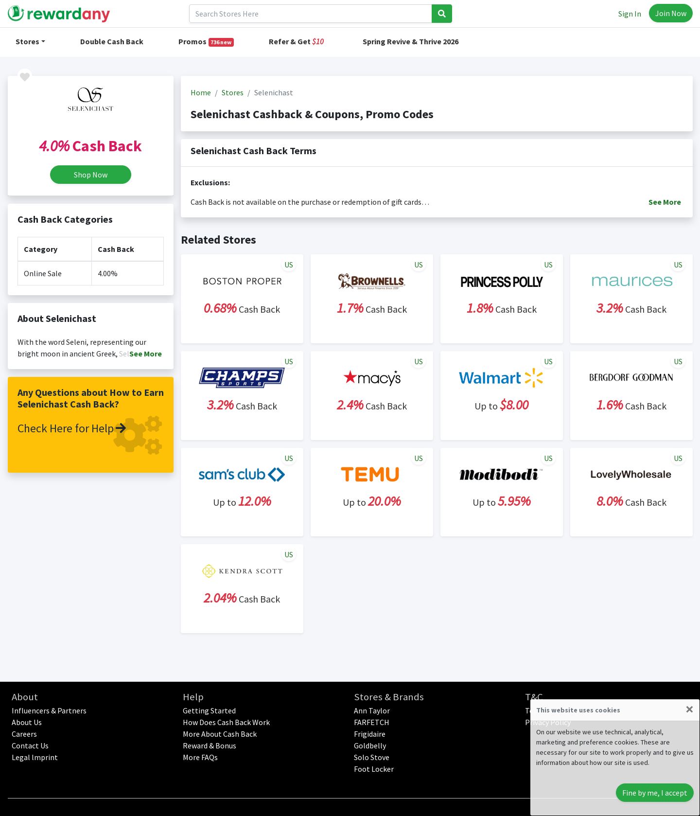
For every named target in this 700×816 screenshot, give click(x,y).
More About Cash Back (220, 734)
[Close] (689, 709)
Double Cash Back (111, 41)
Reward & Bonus (209, 745)
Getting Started (209, 710)
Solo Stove (371, 757)
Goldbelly (370, 745)
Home (201, 92)
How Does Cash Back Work (226, 722)
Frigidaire (369, 734)
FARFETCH (371, 722)
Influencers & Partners (49, 710)
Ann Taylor (372, 710)
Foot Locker (374, 769)
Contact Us (30, 745)
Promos (206, 41)
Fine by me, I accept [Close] (654, 793)
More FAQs (200, 757)
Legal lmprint (35, 757)
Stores (27, 41)
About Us (27, 722)
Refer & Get (296, 41)
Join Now (670, 13)
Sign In (629, 13)
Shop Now (90, 174)
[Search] (310, 13)
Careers (24, 734)
